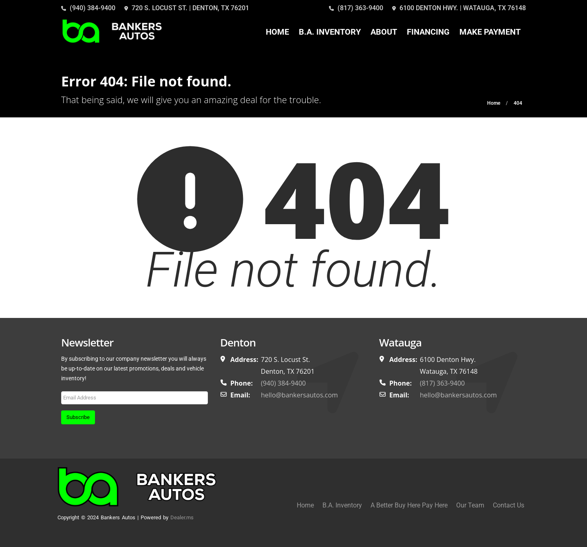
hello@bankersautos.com (299, 394)
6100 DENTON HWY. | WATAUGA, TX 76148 (459, 8)
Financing (428, 32)
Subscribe (78, 417)
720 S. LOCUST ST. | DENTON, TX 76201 (186, 8)
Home (277, 32)
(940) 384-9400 (88, 8)
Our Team (470, 505)
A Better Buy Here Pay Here (409, 505)
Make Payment (490, 32)
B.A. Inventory (330, 32)
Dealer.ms (182, 517)
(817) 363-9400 (356, 8)
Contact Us (508, 505)
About (384, 32)
